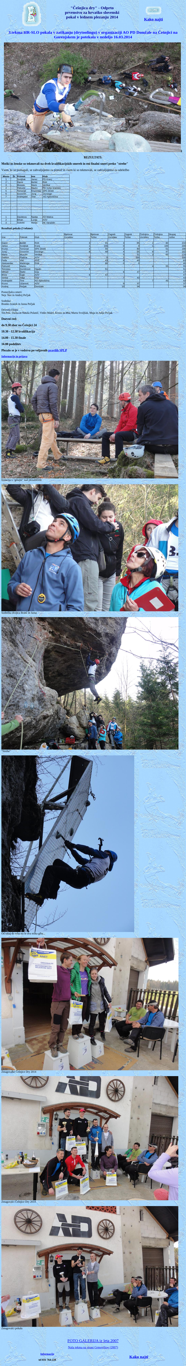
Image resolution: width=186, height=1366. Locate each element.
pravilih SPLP (57, 350)
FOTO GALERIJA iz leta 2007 (93, 1340)
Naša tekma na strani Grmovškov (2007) (93, 1347)
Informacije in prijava (14, 356)
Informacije (47, 1354)
